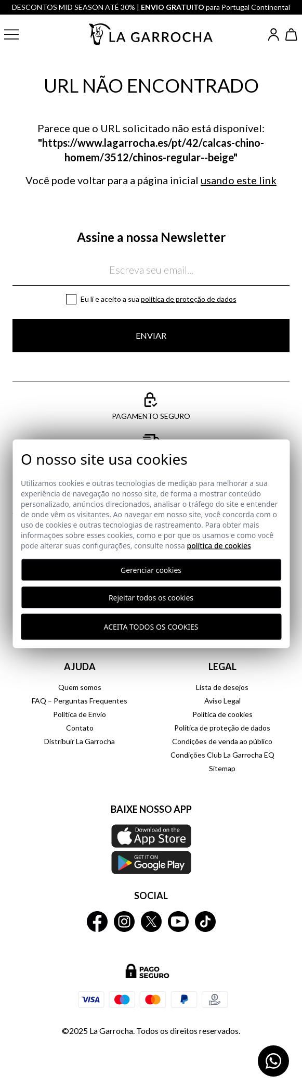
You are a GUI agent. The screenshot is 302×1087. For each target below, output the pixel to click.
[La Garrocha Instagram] (124, 921)
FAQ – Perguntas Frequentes (79, 700)
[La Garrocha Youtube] (178, 921)
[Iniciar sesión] (273, 34)
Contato (80, 727)
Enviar (151, 335)
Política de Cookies (219, 545)
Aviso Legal (222, 700)
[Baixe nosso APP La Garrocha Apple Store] (151, 849)
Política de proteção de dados (189, 299)
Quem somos (79, 687)
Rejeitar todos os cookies (151, 597)
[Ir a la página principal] (151, 34)
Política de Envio (79, 714)
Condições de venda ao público (222, 741)
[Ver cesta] (291, 34)
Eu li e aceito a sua (159, 299)
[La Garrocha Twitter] (151, 921)
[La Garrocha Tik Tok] (205, 921)
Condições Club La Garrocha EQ (222, 754)
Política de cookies (222, 714)
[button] (19, 34)
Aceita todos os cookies (151, 627)
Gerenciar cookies (151, 569)
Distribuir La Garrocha (79, 741)
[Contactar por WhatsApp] (273, 1061)
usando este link (239, 180)
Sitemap (222, 768)
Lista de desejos (222, 687)
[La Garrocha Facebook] (97, 921)
